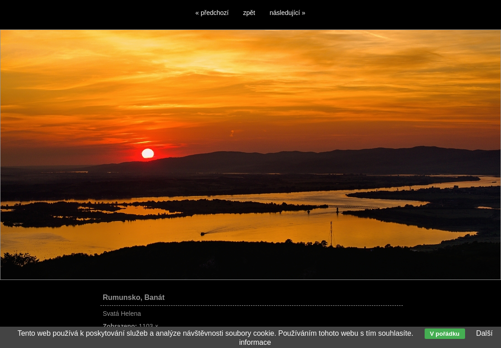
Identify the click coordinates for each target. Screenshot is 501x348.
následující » (288, 12)
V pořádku (445, 333)
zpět (249, 12)
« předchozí (212, 12)
